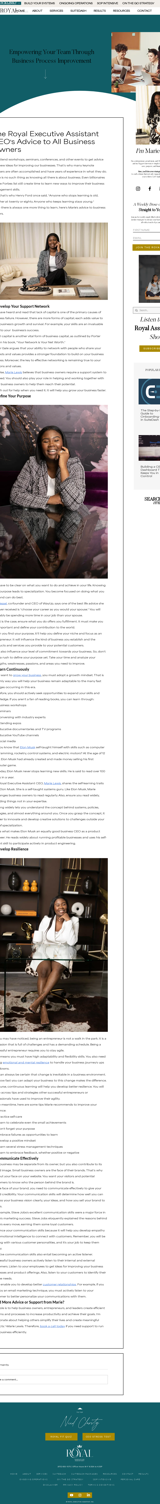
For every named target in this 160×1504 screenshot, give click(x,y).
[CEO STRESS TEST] (98, 1436)
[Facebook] (149, 188)
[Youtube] (71, 1495)
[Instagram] (138, 188)
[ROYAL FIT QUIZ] (61, 1436)
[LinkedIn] (88, 1495)
